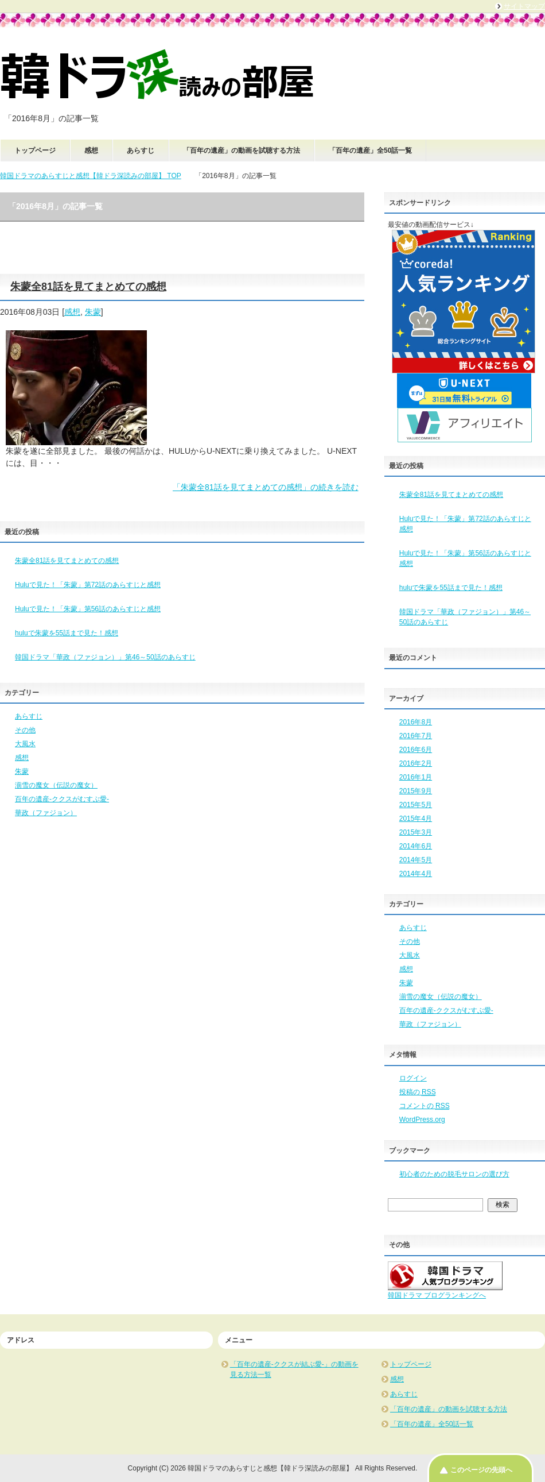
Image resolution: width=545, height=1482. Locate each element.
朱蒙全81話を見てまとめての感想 (88, 286)
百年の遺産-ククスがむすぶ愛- (62, 799)
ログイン (413, 1078)
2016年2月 (415, 763)
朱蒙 (93, 312)
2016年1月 (415, 777)
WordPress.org (422, 1120)
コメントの (424, 1106)
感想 (91, 150)
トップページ (35, 150)
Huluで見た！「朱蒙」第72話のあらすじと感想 (88, 585)
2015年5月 (415, 805)
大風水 (25, 744)
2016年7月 (415, 736)
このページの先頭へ (481, 1470)
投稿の (417, 1092)
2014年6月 (415, 846)
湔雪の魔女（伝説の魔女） (56, 785)
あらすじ (140, 150)
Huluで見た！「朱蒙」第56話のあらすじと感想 (88, 609)
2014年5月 (415, 860)
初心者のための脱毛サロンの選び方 (454, 1174)
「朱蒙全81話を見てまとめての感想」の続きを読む (266, 487)
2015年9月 (415, 791)
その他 (25, 730)
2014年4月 (415, 874)
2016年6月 (415, 750)
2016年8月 (415, 722)
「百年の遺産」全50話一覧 (370, 150)
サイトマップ (524, 6)
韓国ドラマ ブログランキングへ (437, 1295)
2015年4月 (415, 819)
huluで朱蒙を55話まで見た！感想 (66, 633)
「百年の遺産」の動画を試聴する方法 (241, 150)
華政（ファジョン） (46, 813)
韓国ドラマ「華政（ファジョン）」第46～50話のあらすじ (105, 657)
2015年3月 (415, 832)
